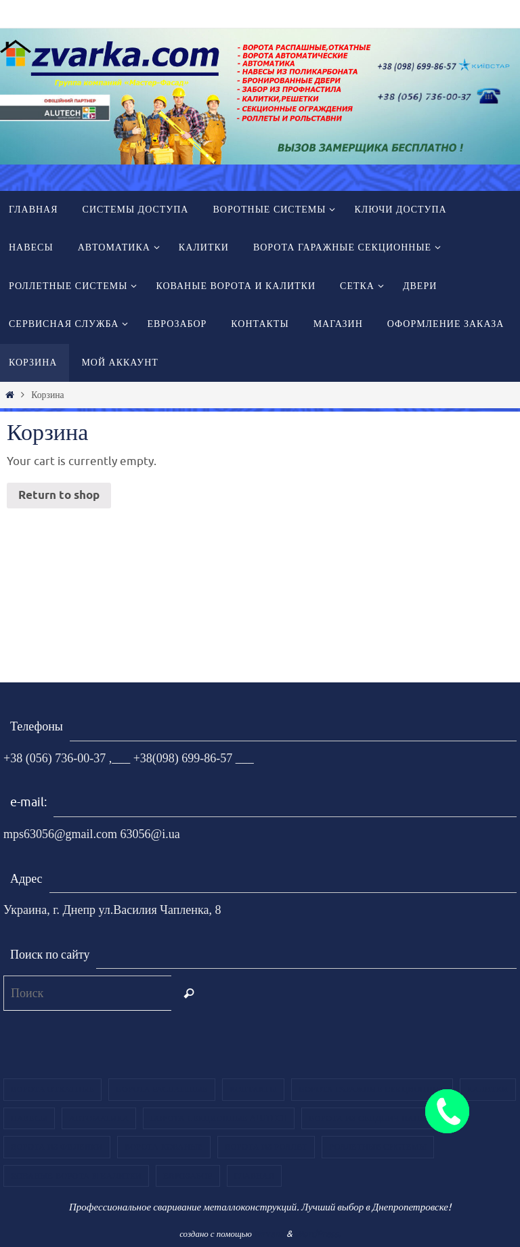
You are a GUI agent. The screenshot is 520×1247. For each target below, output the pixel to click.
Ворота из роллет (266, 1146)
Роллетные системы (378, 1146)
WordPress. (318, 1234)
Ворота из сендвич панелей (376, 1118)
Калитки (487, 1089)
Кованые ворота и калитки (76, 1176)
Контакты (253, 1089)
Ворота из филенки (57, 1146)
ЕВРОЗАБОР (187, 1176)
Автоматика (99, 1118)
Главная (254, 1176)
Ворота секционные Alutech (218, 1118)
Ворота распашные (162, 1089)
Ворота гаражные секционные (372, 1089)
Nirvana (269, 1234)
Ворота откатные (52, 1089)
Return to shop (59, 496)
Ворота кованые (164, 1146)
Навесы (29, 1118)
